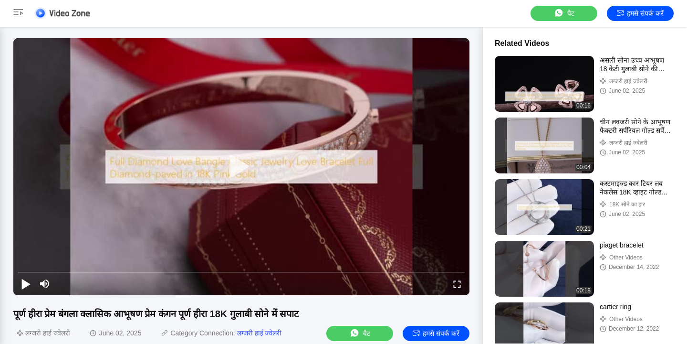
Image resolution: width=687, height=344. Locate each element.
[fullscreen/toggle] (457, 284)
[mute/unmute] (44, 284)
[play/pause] (25, 284)
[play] (241, 167)
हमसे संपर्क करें (640, 13)
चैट (563, 13)
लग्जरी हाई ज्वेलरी (259, 333)
